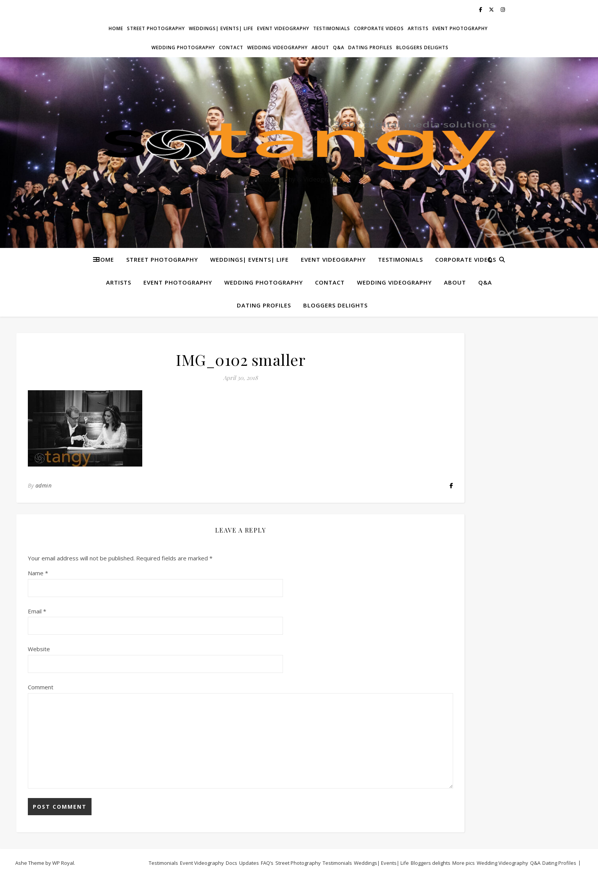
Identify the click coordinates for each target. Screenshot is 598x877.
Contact (231, 47)
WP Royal (63, 862)
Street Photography (156, 28)
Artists (418, 28)
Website (39, 649)
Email (37, 611)
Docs (231, 862)
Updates (249, 862)
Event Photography (460, 28)
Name (38, 573)
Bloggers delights (422, 47)
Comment (40, 687)
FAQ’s (267, 862)
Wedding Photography (183, 47)
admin (43, 485)
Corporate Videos (379, 28)
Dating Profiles (370, 47)
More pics (463, 862)
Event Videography (283, 28)
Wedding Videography (277, 47)
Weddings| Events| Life (221, 28)
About (320, 47)
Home (116, 28)
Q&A (338, 47)
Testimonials (331, 28)
